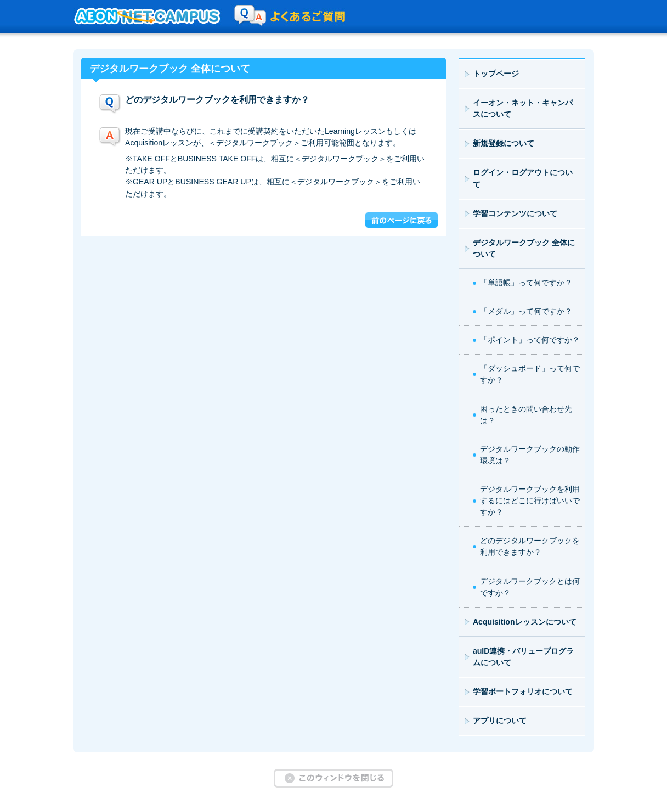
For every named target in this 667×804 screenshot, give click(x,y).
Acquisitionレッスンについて (524, 621)
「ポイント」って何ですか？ (530, 339)
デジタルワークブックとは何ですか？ (530, 587)
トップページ (496, 73)
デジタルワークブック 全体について (524, 248)
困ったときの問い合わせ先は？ (526, 414)
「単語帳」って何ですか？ (526, 282)
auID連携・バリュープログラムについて (523, 656)
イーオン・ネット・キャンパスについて (523, 108)
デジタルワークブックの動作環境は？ (530, 455)
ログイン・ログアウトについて (523, 178)
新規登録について (503, 143)
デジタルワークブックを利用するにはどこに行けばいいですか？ (530, 500)
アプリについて (500, 720)
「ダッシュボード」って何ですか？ (530, 374)
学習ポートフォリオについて (523, 691)
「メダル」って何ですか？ (526, 311)
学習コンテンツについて (515, 213)
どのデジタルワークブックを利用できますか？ (530, 546)
